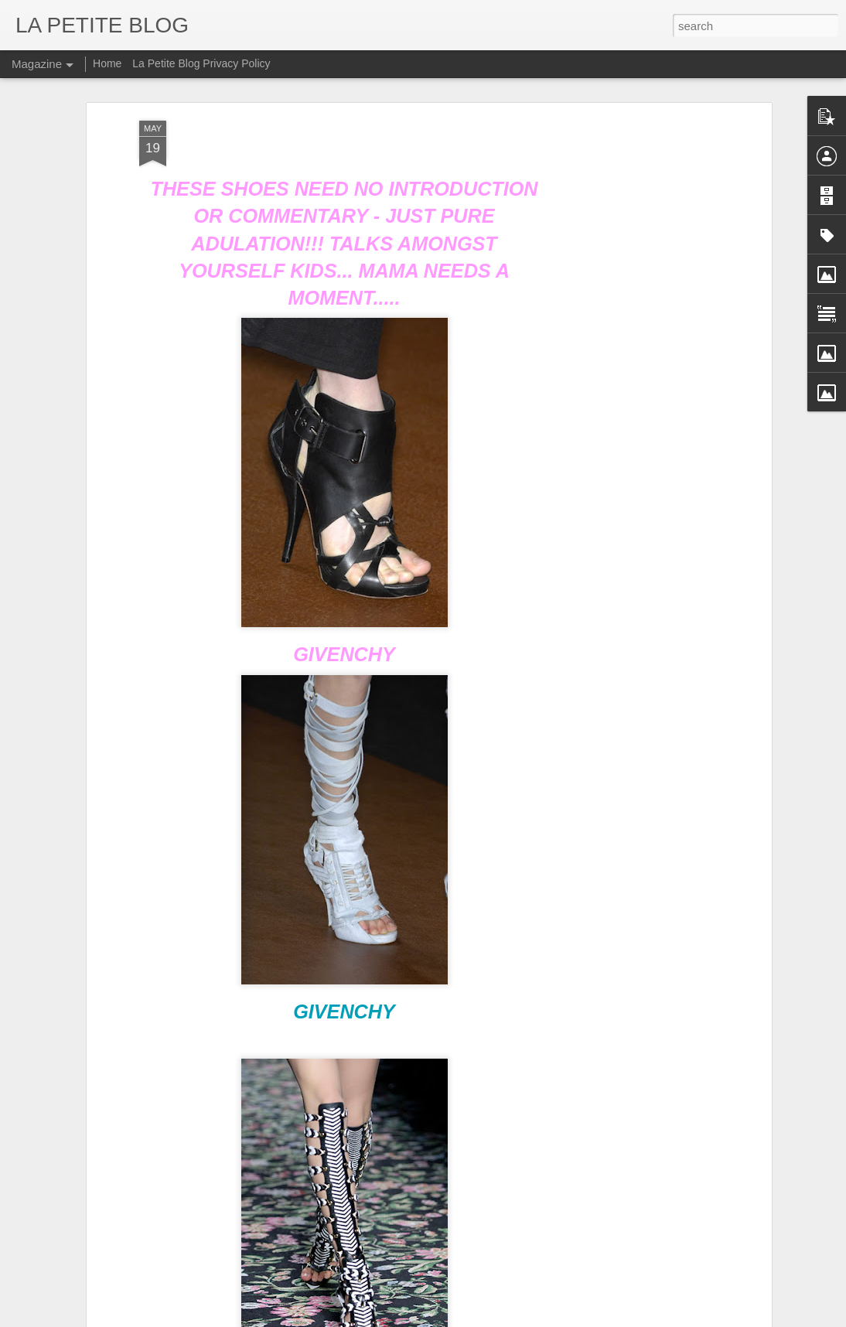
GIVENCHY (344, 942)
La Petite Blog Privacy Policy (201, 63)
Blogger (488, 1318)
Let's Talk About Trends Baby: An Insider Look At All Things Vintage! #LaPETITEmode (328, 1242)
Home (107, 63)
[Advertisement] (634, 295)
